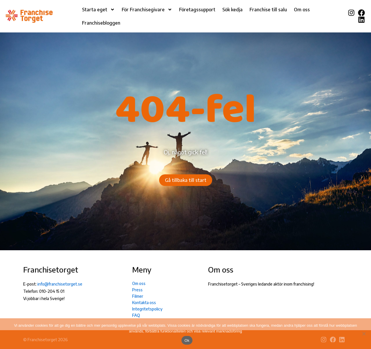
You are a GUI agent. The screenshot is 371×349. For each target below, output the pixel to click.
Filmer (137, 296)
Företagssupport (197, 9)
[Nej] (364, 334)
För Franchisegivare (147, 9)
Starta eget (98, 9)
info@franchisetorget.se (59, 284)
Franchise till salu (268, 9)
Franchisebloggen (101, 23)
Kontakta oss (144, 302)
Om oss (302, 9)
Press (137, 289)
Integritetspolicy (147, 308)
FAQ (136, 315)
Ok (186, 340)
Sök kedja (232, 9)
